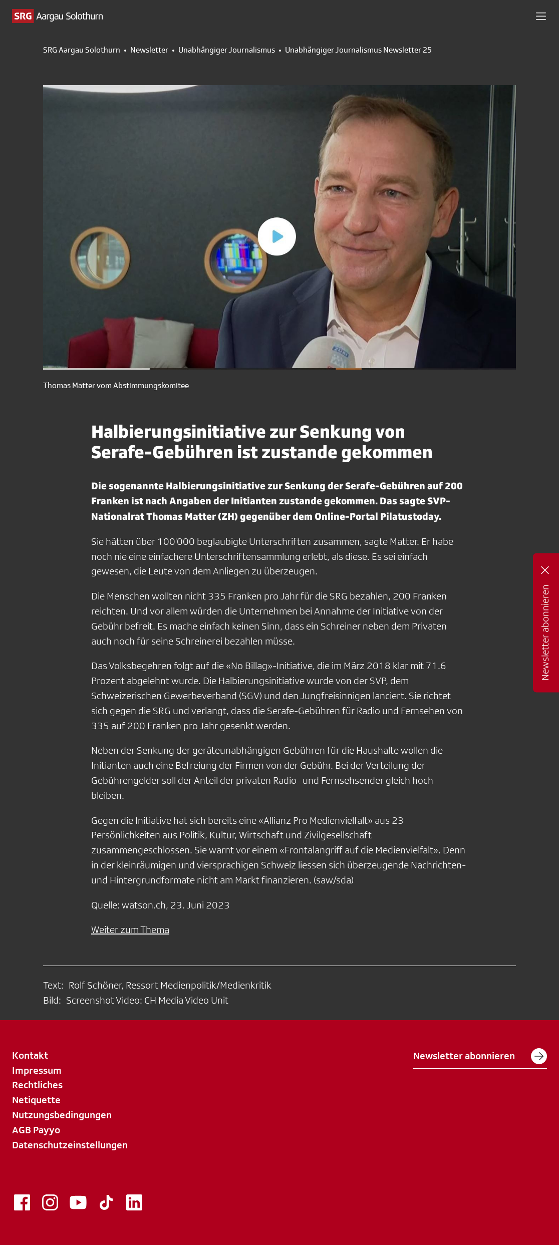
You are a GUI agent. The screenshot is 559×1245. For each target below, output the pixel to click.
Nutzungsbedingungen (62, 1114)
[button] (541, 16)
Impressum (37, 1070)
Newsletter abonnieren (480, 1056)
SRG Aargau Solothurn (81, 50)
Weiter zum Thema (130, 929)
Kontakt (30, 1055)
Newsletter (149, 50)
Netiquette (36, 1099)
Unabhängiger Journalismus (226, 50)
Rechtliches (37, 1084)
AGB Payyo (36, 1129)
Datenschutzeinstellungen (70, 1144)
